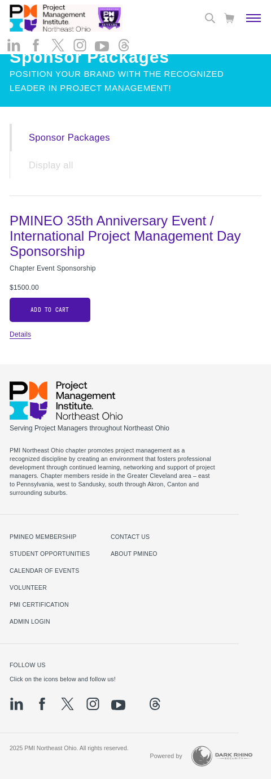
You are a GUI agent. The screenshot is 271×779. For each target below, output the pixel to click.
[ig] (80, 45)
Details (20, 334)
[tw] (58, 45)
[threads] (124, 45)
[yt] (102, 46)
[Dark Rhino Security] (222, 756)
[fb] (36, 45)
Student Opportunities (50, 553)
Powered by (166, 755)
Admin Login (30, 621)
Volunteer (28, 587)
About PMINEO (134, 553)
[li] (14, 45)
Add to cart (49, 310)
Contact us (130, 536)
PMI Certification (39, 604)
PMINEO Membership (43, 536)
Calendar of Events (44, 570)
